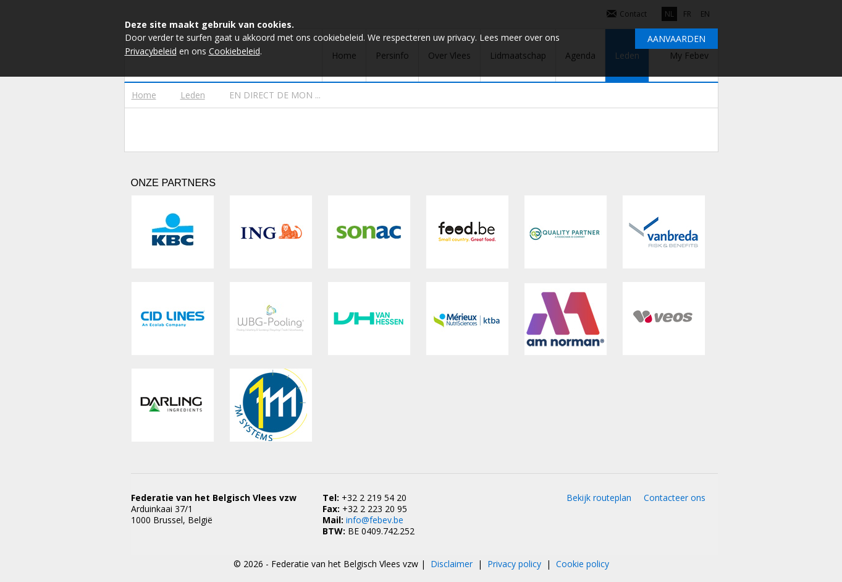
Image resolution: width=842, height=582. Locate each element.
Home (144, 95)
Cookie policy (582, 564)
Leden (192, 95)
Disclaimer (452, 564)
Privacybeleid (151, 51)
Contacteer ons (674, 497)
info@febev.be (374, 520)
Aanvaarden (676, 39)
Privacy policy (514, 564)
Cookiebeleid (234, 51)
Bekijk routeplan (598, 497)
